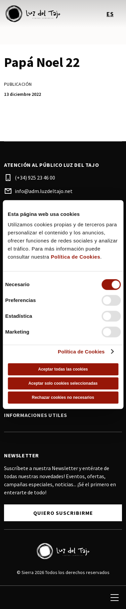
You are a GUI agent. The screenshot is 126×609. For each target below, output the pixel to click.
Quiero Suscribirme (63, 512)
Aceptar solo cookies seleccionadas (62, 383)
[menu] (115, 597)
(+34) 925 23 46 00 (35, 177)
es (110, 14)
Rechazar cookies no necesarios (63, 397)
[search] (12, 598)
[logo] (34, 13)
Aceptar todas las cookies (63, 369)
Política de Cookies (75, 257)
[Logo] (63, 551)
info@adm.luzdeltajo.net (44, 191)
